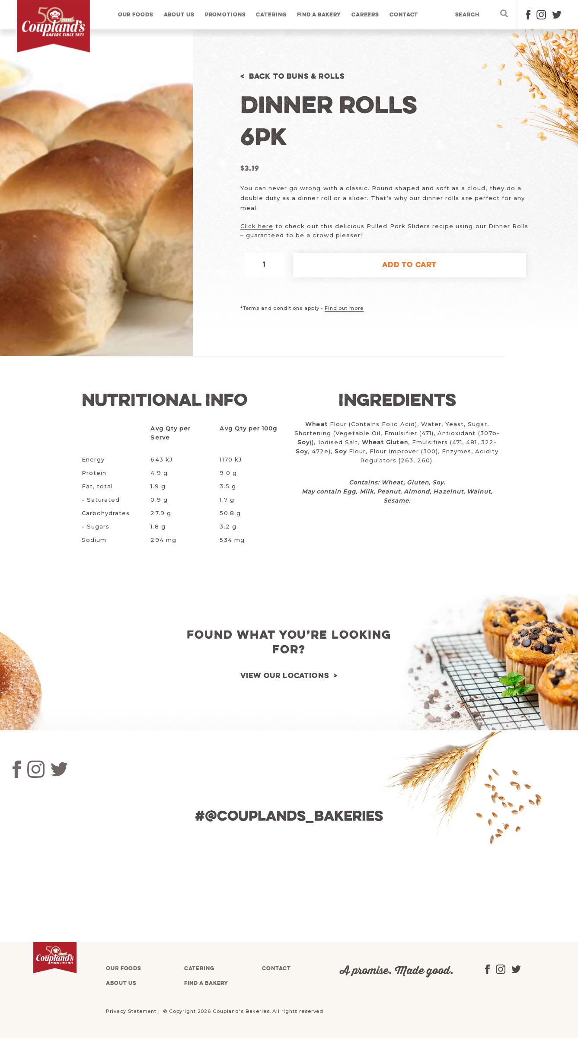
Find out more (344, 308)
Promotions (225, 15)
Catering (271, 15)
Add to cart (409, 265)
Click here (256, 226)
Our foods (135, 15)
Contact (404, 15)
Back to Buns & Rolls (297, 76)
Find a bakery (319, 15)
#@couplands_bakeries (289, 816)
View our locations (284, 676)
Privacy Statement (131, 1011)
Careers (365, 15)
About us (179, 15)
